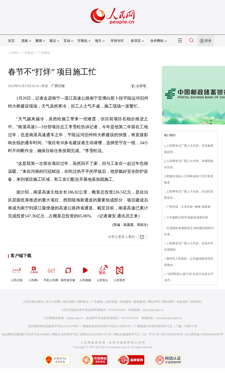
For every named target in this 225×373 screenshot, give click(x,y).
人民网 (13, 52)
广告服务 (97, 301)
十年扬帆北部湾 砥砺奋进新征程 (187, 217)
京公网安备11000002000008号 (204, 334)
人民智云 (102, 272)
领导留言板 (68, 272)
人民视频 (85, 272)
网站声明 (154, 301)
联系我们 (196, 301)
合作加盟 (111, 301)
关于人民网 (53, 301)
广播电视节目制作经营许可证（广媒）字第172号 (165, 326)
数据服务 (139, 301)
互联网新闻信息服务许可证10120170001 (53, 326)
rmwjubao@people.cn (169, 318)
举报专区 (117, 40)
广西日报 (58, 86)
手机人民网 (51, 272)
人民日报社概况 (33, 301)
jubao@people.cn (153, 309)
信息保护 (182, 301)
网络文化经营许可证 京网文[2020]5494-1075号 (82, 334)
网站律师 (168, 301)
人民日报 (16, 272)
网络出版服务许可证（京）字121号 (136, 334)
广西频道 (27, 52)
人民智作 (119, 272)
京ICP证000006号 (172, 334)
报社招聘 (69, 301)
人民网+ (33, 272)
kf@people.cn (75, 318)
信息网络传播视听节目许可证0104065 (26, 334)
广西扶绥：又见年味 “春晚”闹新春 (188, 206)
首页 (11, 40)
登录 (208, 40)
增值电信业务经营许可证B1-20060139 (106, 326)
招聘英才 (83, 301)
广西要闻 (44, 52)
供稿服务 (125, 301)
